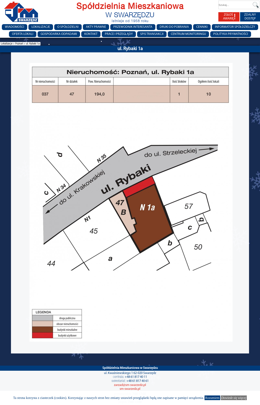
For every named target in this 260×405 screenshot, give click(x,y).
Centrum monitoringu (188, 34)
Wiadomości (14, 27)
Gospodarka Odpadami (59, 34)
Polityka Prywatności (230, 34)
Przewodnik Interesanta (132, 27)
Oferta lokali (22, 34)
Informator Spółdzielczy (235, 27)
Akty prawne (96, 27)
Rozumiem (212, 398)
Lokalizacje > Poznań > (13, 43)
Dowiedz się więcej (233, 398)
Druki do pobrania (174, 27)
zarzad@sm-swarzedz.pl (130, 385)
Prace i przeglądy (119, 34)
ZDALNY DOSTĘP (250, 16)
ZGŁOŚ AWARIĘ (229, 17)
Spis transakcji (152, 34)
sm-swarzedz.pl (130, 389)
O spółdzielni (68, 27)
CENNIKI (202, 27)
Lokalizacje (40, 27)
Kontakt (91, 34)
